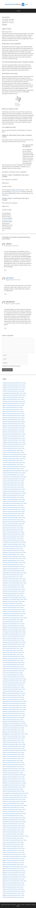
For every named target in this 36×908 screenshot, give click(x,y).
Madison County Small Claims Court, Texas (14, 693)
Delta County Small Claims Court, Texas (13, 505)
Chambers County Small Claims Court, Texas (14, 454)
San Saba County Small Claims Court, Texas (14, 799)
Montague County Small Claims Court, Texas (14, 724)
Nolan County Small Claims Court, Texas (13, 740)
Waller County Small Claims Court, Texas (13, 862)
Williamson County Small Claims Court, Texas (14, 881)
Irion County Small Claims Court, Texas (13, 619)
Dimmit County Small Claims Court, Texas (14, 511)
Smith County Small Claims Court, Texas (13, 811)
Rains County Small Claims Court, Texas (13, 766)
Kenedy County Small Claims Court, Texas (14, 646)
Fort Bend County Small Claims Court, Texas (14, 542)
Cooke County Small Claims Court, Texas (13, 481)
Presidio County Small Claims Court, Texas (14, 764)
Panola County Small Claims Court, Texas (13, 752)
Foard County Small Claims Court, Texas (13, 540)
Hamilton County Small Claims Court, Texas (14, 579)
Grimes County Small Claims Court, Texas (13, 570)
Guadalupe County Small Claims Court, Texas (14, 572)
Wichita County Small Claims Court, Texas (14, 875)
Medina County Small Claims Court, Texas (14, 711)
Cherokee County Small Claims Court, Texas (14, 456)
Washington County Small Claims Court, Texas (15, 866)
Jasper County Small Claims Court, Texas (13, 626)
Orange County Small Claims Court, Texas (14, 748)
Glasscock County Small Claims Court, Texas (14, 558)
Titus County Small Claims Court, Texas (13, 838)
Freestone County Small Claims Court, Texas (14, 546)
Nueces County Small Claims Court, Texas (14, 742)
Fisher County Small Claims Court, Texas (13, 536)
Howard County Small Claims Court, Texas (14, 611)
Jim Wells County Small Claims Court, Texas (14, 634)
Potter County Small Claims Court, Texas (13, 762)
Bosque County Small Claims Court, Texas (14, 417)
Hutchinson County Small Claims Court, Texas (15, 617)
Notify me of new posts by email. (11, 366)
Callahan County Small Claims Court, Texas (14, 442)
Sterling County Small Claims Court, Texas (14, 819)
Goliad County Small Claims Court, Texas (13, 560)
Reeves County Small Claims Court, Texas (13, 777)
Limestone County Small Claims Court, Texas (14, 679)
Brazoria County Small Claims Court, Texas (14, 421)
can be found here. (15, 191)
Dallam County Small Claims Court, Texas (13, 495)
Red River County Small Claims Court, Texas (14, 775)
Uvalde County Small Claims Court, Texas (13, 852)
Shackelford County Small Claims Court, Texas (15, 805)
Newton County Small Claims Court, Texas (14, 738)
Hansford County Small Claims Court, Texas (14, 581)
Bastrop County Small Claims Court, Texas (14, 403)
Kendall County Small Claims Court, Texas (14, 644)
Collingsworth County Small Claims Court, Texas (15, 470)
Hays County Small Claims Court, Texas (13, 595)
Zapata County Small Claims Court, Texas (13, 895)
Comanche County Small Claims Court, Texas (14, 477)
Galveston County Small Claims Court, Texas (14, 552)
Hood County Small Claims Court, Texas (13, 607)
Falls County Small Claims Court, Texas (13, 530)
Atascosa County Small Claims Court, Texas (14, 395)
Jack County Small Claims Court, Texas (13, 621)
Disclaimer (28, 904)
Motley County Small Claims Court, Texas (13, 732)
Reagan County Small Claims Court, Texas (14, 770)
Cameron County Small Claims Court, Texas (14, 444)
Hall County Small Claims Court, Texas (13, 577)
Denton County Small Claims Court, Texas (14, 507)
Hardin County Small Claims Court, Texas (13, 585)
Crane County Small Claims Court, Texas (13, 487)
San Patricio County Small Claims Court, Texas (15, 797)
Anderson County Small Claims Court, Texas (14, 383)
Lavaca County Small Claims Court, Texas (13, 670)
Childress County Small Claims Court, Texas (14, 458)
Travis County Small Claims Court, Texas (13, 842)
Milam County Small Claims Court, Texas (13, 717)
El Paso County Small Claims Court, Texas (13, 523)
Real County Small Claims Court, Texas (13, 772)
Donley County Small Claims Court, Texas (13, 513)
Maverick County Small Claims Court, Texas (14, 703)
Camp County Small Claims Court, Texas (13, 446)
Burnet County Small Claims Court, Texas (13, 436)
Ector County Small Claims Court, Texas (13, 519)
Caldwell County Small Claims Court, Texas (14, 438)
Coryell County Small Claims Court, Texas (13, 483)
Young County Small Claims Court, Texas (13, 893)
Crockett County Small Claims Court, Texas (14, 489)
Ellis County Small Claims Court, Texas (13, 526)
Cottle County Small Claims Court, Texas (13, 485)
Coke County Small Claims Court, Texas (13, 464)
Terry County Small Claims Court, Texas (13, 834)
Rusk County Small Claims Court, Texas (13, 789)
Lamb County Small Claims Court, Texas (13, 666)
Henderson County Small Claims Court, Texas (15, 599)
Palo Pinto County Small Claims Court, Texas (14, 750)
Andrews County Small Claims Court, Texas (14, 385)
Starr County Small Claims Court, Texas (13, 815)
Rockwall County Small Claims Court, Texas (14, 785)
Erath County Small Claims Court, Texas (13, 528)
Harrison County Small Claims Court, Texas (14, 589)
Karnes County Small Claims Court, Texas (13, 640)
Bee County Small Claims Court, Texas (13, 407)
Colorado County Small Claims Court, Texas (14, 472)
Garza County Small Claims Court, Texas (13, 554)
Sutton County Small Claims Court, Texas (13, 823)
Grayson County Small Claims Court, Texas (14, 566)
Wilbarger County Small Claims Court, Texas (14, 877)
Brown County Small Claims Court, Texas (13, 432)
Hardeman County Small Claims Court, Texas (14, 583)
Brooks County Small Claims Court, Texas (13, 430)
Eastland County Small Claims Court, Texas (14, 517)
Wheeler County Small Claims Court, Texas (14, 872)
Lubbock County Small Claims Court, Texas (14, 689)
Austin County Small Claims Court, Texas (13, 397)
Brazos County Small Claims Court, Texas (13, 423)
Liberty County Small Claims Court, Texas (13, 677)
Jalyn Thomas (10, 278)
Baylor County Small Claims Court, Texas (13, 405)
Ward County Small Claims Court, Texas (13, 864)
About (18, 904)
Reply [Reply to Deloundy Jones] (5, 328)
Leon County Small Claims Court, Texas (13, 675)
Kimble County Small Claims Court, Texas (13, 652)
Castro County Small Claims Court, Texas (13, 452)
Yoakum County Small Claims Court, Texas (14, 891)
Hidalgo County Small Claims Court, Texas (14, 601)
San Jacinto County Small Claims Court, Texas (14, 795)
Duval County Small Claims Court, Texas (13, 515)
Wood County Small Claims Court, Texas (13, 889)
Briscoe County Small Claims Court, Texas (14, 428)
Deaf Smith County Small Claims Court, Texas (14, 503)
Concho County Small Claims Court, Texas (14, 479)
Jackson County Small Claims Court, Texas (14, 623)
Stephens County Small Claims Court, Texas (14, 817)
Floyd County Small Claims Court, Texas (13, 538)
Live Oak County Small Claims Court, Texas (14, 683)
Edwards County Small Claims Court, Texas (14, 521)
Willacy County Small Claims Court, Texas (13, 879)
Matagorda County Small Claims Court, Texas (14, 701)
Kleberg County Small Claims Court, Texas (14, 658)
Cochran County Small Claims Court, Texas (14, 462)
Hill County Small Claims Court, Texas (12, 603)
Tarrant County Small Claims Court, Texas (13, 828)
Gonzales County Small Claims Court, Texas (14, 562)
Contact (23, 904)
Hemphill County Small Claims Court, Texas (14, 597)
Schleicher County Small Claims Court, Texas (14, 801)
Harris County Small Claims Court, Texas (13, 587)
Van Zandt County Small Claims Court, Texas (14, 856)
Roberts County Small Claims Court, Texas (14, 781)
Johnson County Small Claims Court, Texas (14, 636)
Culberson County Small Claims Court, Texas (14, 493)
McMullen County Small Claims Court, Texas (14, 709)
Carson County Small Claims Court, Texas (13, 448)
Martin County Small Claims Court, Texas (13, 697)
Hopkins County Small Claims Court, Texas (14, 609)
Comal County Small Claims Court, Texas (13, 475)
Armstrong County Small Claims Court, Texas (14, 393)
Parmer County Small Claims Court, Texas (14, 756)
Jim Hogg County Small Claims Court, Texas (14, 632)
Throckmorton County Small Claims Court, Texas (15, 836)
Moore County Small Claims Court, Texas (13, 728)
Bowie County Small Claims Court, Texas (13, 419)
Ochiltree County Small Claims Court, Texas (14, 744)
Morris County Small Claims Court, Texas (13, 730)
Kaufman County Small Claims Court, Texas (14, 642)
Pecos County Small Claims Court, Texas (13, 758)
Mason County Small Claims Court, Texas (13, 699)
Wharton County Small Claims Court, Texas (14, 870)
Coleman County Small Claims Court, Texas (14, 466)
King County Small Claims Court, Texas (13, 654)
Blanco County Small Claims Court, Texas (13, 413)
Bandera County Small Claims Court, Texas (14, 401)
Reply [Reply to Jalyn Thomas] (5, 294)
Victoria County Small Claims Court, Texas (14, 858)
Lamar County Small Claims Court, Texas (13, 664)
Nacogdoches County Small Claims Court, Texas (15, 734)
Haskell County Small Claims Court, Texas (13, 593)
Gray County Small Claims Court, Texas (13, 564)
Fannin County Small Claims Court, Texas (13, 532)
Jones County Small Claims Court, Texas (13, 638)
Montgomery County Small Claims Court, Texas (15, 726)
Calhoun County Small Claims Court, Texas (14, 440)
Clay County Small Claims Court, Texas (13, 460)
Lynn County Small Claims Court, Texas (13, 691)
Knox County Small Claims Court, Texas (13, 660)
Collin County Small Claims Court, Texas (13, 468)
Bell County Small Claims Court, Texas (13, 409)
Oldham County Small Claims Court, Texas (14, 746)
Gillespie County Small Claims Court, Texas (14, 556)
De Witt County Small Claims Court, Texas (14, 501)
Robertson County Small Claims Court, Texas (14, 783)
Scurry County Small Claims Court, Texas (13, 803)
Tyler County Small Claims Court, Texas (13, 846)
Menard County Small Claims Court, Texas (14, 713)
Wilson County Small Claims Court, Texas (13, 883)
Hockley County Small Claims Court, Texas (14, 605)
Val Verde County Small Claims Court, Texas (14, 854)
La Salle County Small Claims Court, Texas (14, 662)
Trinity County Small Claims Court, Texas (13, 844)
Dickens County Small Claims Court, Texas (14, 509)
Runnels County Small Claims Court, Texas (14, 787)
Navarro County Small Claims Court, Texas (14, 736)
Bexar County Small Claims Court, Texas (13, 411)
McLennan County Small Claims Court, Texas (14, 707)
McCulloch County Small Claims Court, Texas (14, 705)
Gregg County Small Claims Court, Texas (13, 568)
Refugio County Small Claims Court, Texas (14, 779)
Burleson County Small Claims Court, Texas (14, 434)
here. (7, 195)
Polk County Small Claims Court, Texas (13, 760)
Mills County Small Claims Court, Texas (13, 719)
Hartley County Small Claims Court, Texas (13, 591)
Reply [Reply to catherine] (5, 270)
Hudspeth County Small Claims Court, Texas (14, 613)
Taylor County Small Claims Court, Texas (13, 830)
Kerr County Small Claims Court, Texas (13, 650)
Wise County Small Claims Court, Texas (13, 887)
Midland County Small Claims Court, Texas (14, 715)
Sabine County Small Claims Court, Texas (13, 791)
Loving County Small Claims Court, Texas (13, 687)
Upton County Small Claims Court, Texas (13, 850)
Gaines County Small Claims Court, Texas (13, 550)
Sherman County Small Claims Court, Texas (14, 809)
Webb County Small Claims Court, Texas (13, 868)
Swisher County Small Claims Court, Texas (14, 826)
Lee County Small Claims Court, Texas (12, 672)
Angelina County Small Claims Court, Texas (14, 387)
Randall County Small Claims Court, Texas (14, 768)
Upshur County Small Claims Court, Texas (14, 848)
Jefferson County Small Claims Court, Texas (14, 630)
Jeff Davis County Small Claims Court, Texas (14, 628)
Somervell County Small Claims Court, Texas (14, 813)
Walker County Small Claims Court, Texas (13, 860)
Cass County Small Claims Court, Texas (13, 450)
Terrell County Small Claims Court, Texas (13, 832)
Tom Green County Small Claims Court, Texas (14, 840)
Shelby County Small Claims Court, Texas (13, 807)
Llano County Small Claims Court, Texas (13, 685)
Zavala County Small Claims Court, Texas (13, 897)
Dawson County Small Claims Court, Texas (14, 499)
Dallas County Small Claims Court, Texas (13, 497)
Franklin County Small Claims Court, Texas (14, 544)
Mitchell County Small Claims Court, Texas (14, 721)
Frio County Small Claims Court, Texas (13, 548)
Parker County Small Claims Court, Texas (13, 754)
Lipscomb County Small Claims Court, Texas (14, 681)
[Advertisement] (26, 23)
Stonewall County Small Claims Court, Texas (14, 821)
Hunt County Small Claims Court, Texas (13, 615)
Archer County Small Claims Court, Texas (13, 391)
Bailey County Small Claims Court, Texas (13, 399)
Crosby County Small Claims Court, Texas (13, 491)
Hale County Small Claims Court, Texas (13, 574)
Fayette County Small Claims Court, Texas (14, 534)
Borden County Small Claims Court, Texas (14, 415)
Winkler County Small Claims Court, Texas (14, 885)
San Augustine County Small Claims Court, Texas (15, 793)
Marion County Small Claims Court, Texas (13, 695)
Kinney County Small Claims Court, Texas (13, 656)
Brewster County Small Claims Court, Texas (14, 426)
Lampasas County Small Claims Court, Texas (14, 668)
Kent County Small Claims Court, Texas (13, 648)
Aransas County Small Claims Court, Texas (14, 389)
